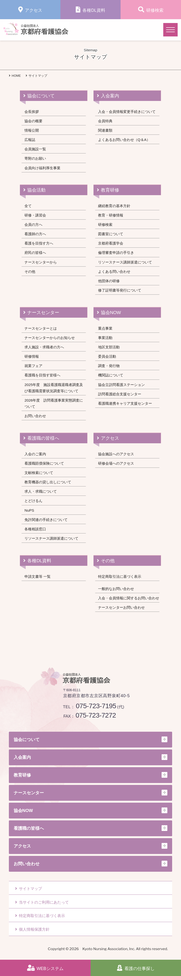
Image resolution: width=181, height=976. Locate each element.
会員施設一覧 (35, 149)
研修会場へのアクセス (116, 463)
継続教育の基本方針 (114, 206)
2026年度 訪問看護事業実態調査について (53, 403)
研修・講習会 (35, 215)
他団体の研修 (109, 281)
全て (28, 206)
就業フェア (33, 366)
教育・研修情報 (110, 215)
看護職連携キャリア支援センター (125, 403)
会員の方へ (33, 224)
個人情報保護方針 (32, 929)
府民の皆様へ (35, 253)
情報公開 (31, 130)
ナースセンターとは (40, 328)
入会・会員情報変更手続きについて (127, 112)
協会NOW (111, 312)
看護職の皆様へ (43, 438)
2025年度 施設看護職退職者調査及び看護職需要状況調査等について (53, 388)
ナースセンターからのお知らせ (49, 338)
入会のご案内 (35, 454)
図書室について (110, 234)
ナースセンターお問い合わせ (121, 607)
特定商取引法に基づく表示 (119, 576)
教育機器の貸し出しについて (47, 482)
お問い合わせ (35, 416)
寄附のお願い (35, 158)
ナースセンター (43, 312)
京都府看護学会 (110, 243)
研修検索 (105, 224)
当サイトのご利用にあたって (42, 902)
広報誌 (29, 140)
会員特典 (105, 121)
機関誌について (110, 375)
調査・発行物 (109, 366)
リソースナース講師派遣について (125, 262)
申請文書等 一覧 (37, 576)
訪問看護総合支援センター (119, 394)
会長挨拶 (31, 112)
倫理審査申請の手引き (116, 253)
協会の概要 (33, 121)
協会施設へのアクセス (116, 454)
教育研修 (110, 190)
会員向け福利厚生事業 (42, 168)
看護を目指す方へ (38, 243)
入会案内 (110, 95)
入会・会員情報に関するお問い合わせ (128, 598)
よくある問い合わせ (114, 271)
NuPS (29, 510)
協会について (41, 95)
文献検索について (38, 473)
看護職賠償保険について (44, 463)
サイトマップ (28, 888)
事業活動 (105, 338)
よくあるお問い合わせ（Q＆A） (124, 140)
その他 (29, 271)
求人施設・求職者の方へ (44, 347)
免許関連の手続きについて (46, 520)
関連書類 (105, 130)
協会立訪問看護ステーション (121, 385)
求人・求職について (40, 491)
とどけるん (33, 501)
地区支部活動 (109, 347)
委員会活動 (107, 356)
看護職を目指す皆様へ (42, 375)
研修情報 (31, 356)
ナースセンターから (40, 262)
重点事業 (105, 328)
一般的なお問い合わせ (116, 589)
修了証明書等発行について (119, 290)
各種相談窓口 (35, 529)
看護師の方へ (35, 234)
